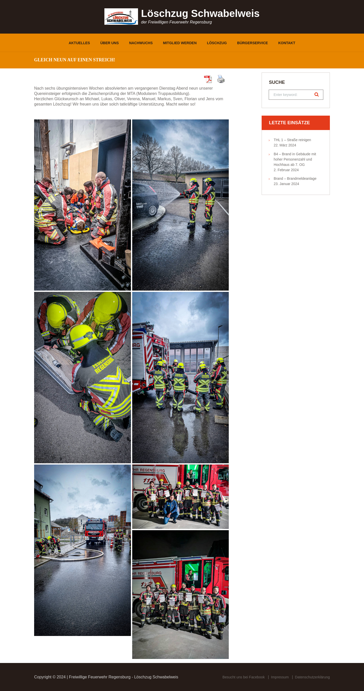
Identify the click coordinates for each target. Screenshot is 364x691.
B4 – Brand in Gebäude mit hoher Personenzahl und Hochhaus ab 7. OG (295, 160)
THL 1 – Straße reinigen (292, 141)
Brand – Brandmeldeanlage (295, 180)
